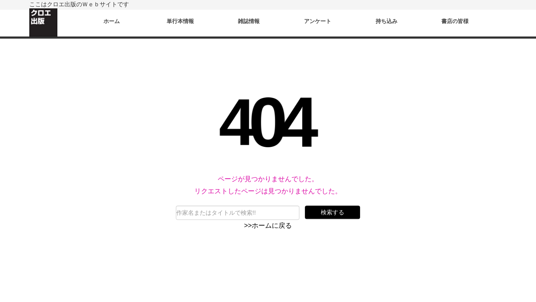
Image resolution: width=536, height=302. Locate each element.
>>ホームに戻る (268, 225)
